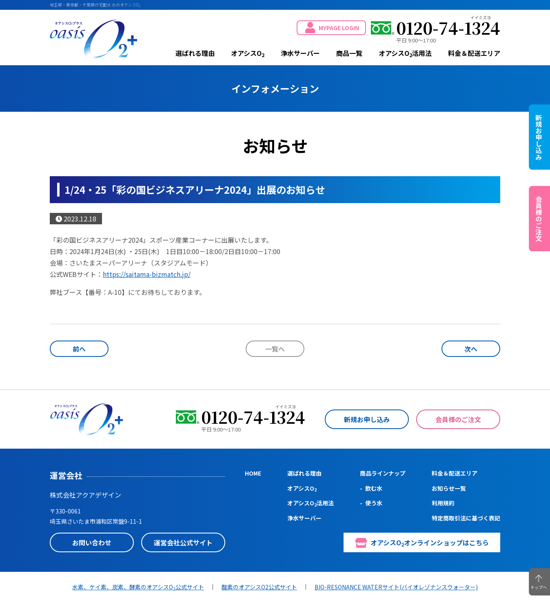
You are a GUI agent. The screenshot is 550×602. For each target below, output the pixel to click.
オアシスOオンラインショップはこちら (422, 543)
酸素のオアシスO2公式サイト (259, 587)
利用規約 (443, 503)
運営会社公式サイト (183, 542)
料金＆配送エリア (474, 53)
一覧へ (275, 349)
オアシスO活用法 (405, 53)
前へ (79, 349)
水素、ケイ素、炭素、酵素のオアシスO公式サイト (138, 587)
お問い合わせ (91, 542)
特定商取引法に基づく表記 (466, 518)
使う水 (373, 503)
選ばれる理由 (195, 53)
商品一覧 (349, 53)
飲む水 (373, 488)
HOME (253, 473)
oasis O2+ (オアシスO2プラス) (94, 39)
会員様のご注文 (458, 419)
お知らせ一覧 (449, 488)
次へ (470, 349)
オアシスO (247, 53)
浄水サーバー (300, 53)
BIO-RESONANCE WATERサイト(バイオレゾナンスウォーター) (396, 587)
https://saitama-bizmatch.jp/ (147, 274)
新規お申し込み (367, 419)
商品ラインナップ (383, 473)
